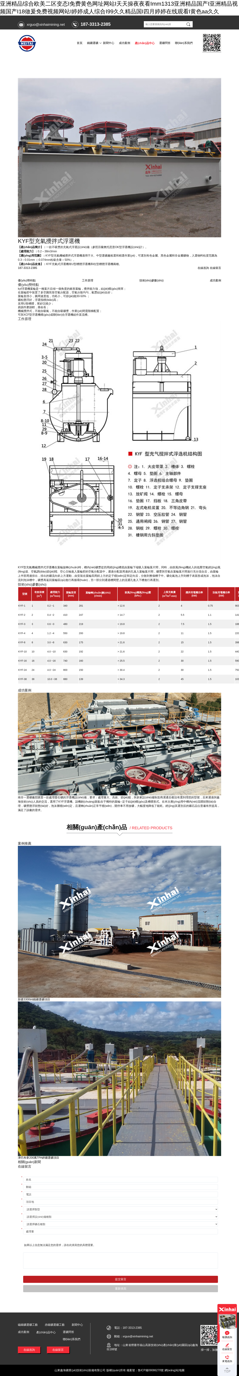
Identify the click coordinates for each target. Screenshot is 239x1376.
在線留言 (58, 1349)
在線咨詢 (29, 1349)
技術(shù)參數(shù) (151, 280)
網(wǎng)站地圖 (175, 1370)
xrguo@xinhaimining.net (46, 24)
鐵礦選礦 (92, 42)
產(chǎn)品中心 (145, 43)
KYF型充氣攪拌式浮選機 (69, 62)
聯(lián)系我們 (184, 42)
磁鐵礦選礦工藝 (28, 1324)
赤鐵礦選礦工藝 (55, 1324)
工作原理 (87, 280)
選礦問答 (165, 42)
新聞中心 (108, 42)
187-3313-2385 (27, 267)
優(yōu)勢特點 (27, 280)
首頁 (79, 42)
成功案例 (124, 42)
